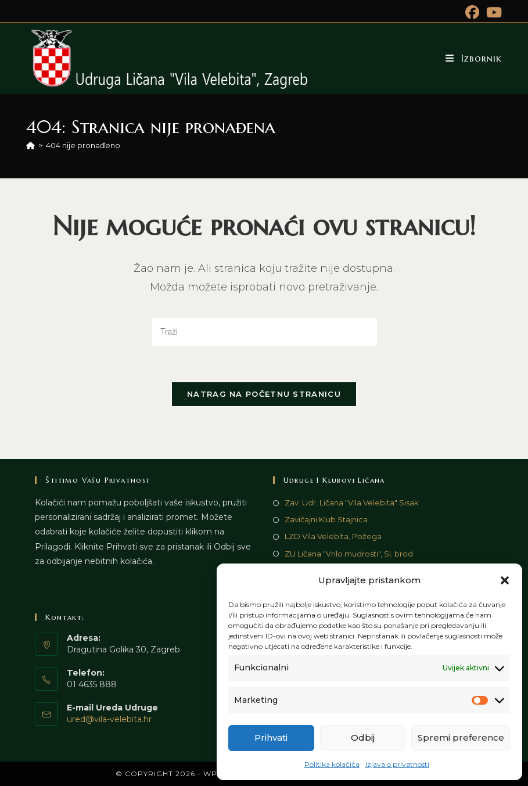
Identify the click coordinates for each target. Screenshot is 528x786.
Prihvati (271, 737)
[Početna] (30, 145)
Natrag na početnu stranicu (264, 394)
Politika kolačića (332, 764)
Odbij (363, 737)
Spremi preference (461, 737)
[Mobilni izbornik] (474, 58)
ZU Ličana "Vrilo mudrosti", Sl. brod (349, 553)
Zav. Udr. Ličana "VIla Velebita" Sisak (352, 502)
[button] (505, 580)
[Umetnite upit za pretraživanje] (264, 332)
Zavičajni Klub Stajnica (326, 519)
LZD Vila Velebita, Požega (333, 536)
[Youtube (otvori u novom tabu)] (492, 12)
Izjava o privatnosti (397, 764)
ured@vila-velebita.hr (109, 719)
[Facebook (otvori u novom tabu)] (472, 12)
